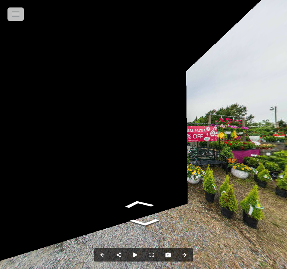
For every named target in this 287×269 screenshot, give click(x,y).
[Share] (119, 255)
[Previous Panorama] (102, 255)
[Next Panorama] (184, 255)
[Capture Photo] (168, 255)
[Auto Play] (135, 255)
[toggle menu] (15, 14)
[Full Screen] (152, 255)
